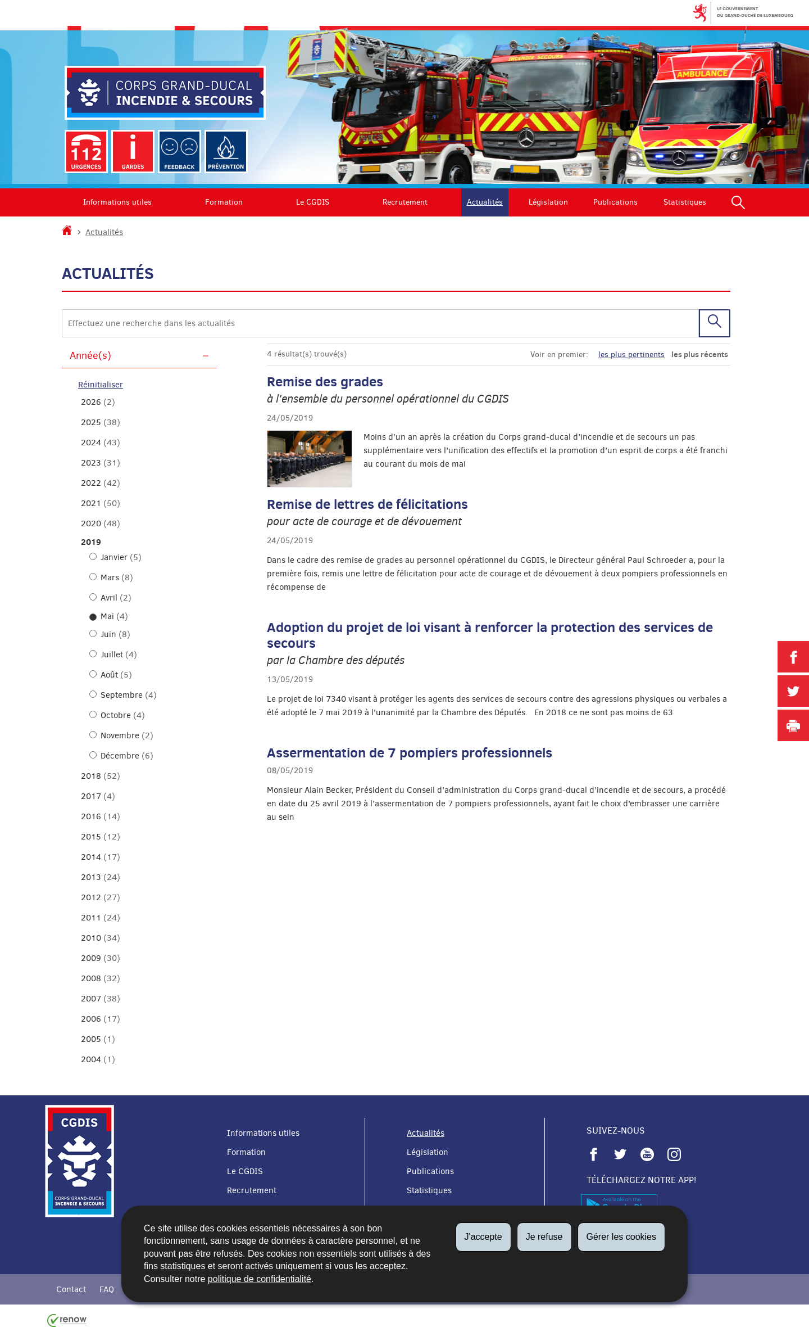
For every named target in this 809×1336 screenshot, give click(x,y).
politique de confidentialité (259, 1279)
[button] (738, 202)
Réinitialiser (100, 384)
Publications (615, 202)
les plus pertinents (631, 354)
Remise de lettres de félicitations (367, 503)
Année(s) (90, 355)
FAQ (106, 1289)
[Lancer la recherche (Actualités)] (714, 323)
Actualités (485, 202)
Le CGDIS (312, 202)
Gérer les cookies (622, 1237)
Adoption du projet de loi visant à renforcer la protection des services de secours (490, 635)
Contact (71, 1289)
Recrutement (405, 202)
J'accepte (483, 1237)
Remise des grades (325, 381)
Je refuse (544, 1237)
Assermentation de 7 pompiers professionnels (409, 752)
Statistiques (684, 202)
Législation (548, 202)
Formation (224, 202)
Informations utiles (117, 202)
